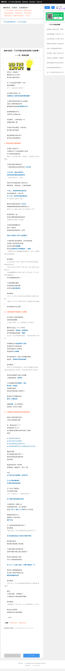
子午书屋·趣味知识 (9, 21)
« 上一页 (12, 655)
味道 (27, 206)
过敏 (20, 251)
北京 (9, 301)
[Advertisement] (21, 36)
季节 (17, 148)
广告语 (27, 15)
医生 (36, 262)
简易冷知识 (8, 15)
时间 (13, 517)
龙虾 (13, 74)
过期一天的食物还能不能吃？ (55, 48)
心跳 (8, 275)
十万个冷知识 (11, 1)
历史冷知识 (32, 1)
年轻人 (25, 156)
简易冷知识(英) (18, 15)
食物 (26, 183)
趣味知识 (4, 1)
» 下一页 (31, 655)
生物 (20, 504)
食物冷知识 (22, 622)
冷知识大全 (39, 1)
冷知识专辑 (27, 13)
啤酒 (12, 272)
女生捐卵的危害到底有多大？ (55, 67)
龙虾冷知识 (13, 622)
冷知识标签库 (8, 13)
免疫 (17, 406)
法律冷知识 (25, 1)
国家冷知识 (18, 1)
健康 (11, 609)
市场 (16, 151)
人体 (17, 251)
